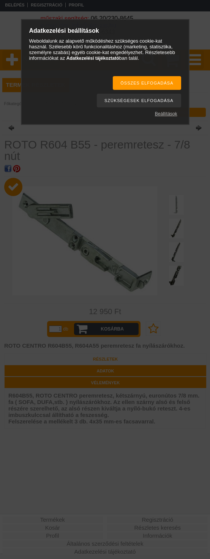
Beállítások (166, 114)
